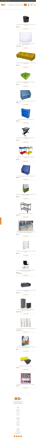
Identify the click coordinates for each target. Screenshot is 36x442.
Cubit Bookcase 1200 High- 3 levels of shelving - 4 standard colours (25, 251)
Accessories (18, 424)
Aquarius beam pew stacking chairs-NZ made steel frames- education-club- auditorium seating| (25, 232)
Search (25, 4)
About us (18, 409)
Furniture (18, 419)
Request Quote (29, 5)
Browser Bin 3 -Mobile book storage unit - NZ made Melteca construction (25, 63)
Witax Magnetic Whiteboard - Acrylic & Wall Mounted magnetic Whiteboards (25, 44)
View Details (25, 28)
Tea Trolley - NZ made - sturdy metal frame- (26, 213)
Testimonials (18, 410)
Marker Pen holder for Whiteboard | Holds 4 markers (26, 384)
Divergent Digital (20, 403)
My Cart (18, 413)
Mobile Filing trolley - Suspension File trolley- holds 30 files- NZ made (26, 138)
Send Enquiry (18, 430)
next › (29, 393)
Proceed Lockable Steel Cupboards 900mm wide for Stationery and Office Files (25, 310)
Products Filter (0, 221)
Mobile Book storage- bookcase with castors (25, 119)
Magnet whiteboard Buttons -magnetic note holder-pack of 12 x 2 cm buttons (25, 347)
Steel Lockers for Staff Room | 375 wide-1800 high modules (25, 328)
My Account (18, 414)
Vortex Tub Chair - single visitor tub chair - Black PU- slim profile (25, 25)
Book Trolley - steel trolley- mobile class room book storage (26, 157)
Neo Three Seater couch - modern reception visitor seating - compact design (25, 291)
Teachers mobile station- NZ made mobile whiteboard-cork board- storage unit (25, 195)
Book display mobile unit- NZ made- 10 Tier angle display (26, 176)
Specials (18, 425)
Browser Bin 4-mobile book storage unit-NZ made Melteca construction (25, 82)
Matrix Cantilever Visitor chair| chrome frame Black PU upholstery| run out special (26, 270)
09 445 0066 (18, 432)
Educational (18, 422)
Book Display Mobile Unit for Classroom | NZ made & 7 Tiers (25, 101)
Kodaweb (19, 402)
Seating (18, 421)
